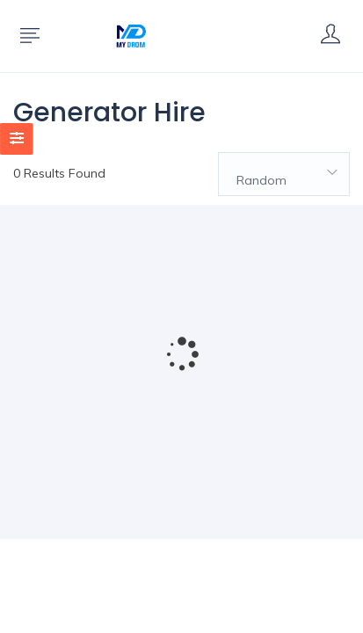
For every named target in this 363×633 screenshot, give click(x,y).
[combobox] (284, 174)
